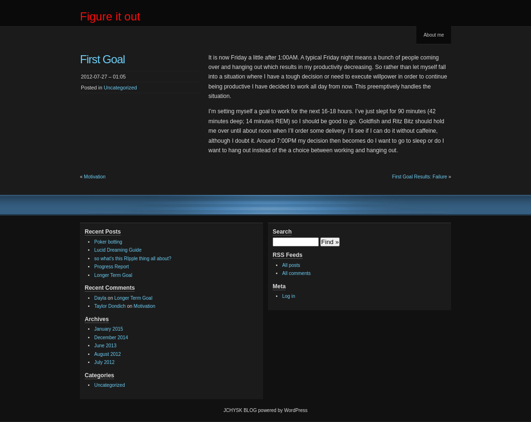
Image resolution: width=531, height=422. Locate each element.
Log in (288, 296)
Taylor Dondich (110, 306)
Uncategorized (120, 87)
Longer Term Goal (113, 275)
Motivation (95, 176)
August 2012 (107, 354)
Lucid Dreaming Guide (118, 250)
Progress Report (111, 266)
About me (433, 35)
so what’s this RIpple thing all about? (132, 258)
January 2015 (108, 329)
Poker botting (108, 242)
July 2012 (104, 362)
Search (282, 231)
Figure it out (110, 16)
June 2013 (105, 345)
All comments (296, 273)
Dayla (100, 298)
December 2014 (111, 337)
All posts (291, 265)
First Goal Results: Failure (419, 176)
